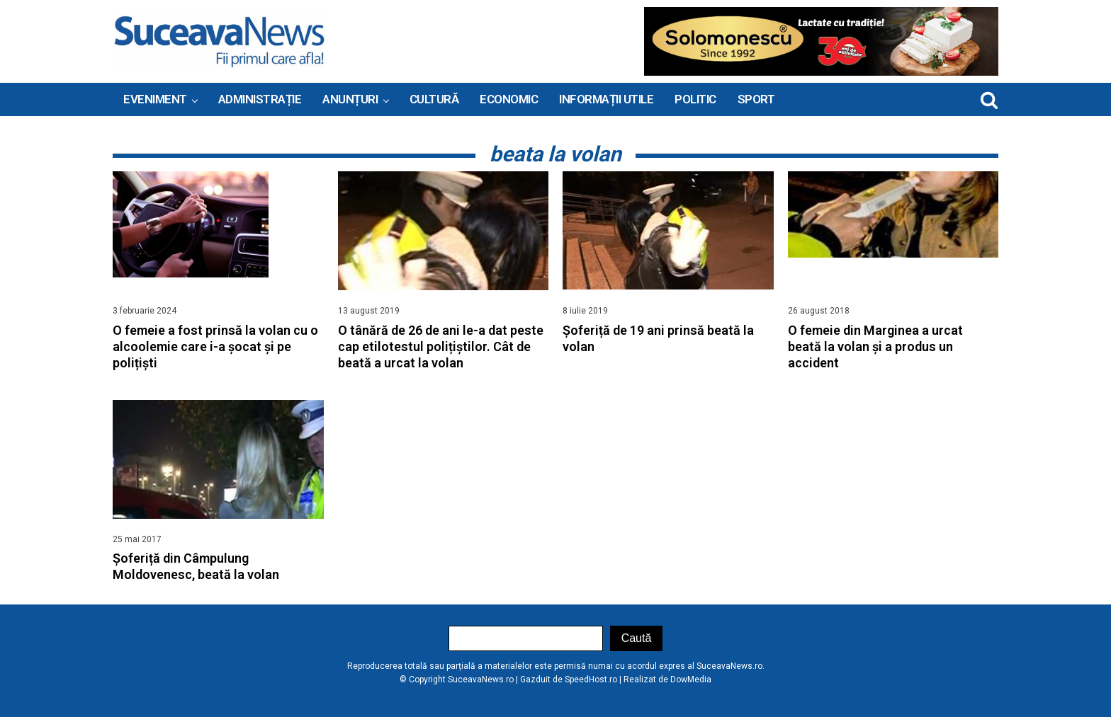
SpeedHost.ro (591, 679)
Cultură (434, 99)
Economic (509, 99)
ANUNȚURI (350, 99)
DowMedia (690, 679)
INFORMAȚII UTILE (606, 99)
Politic (695, 99)
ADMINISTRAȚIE (260, 99)
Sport (756, 99)
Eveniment (155, 99)
